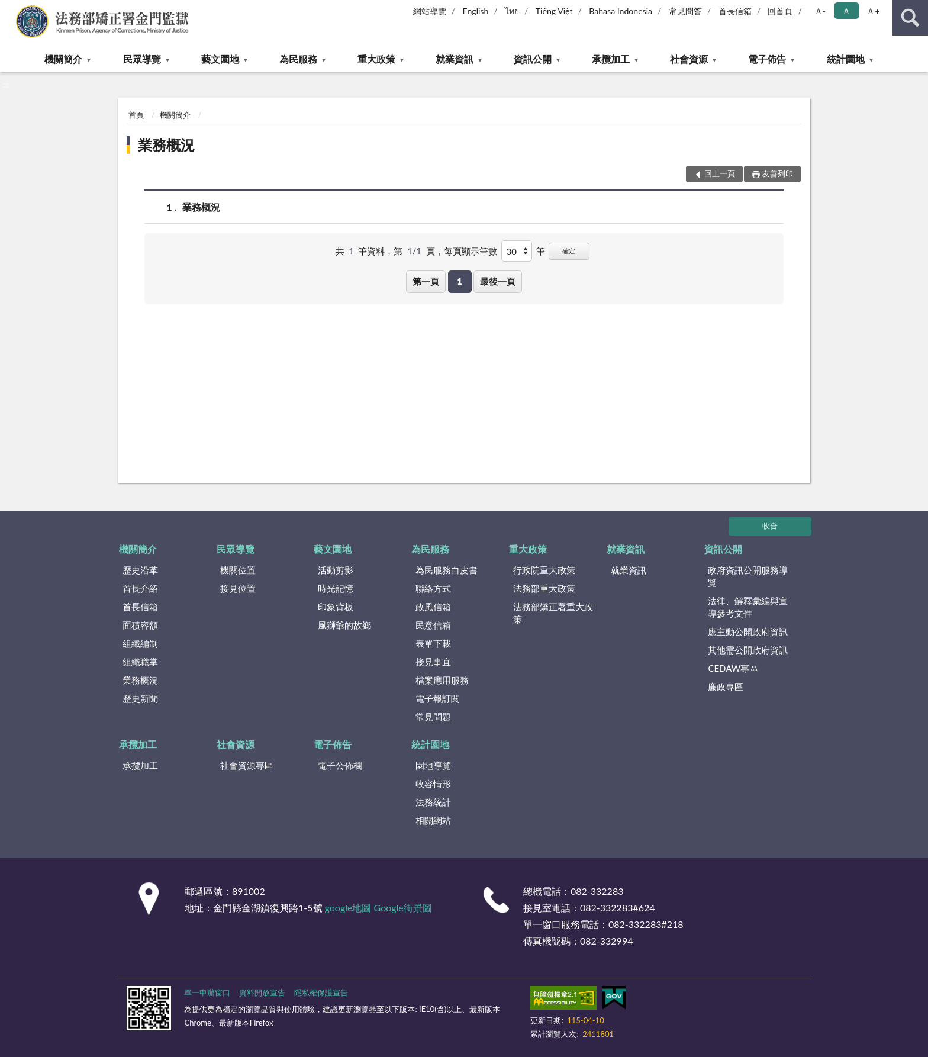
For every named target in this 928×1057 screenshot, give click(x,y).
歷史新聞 (140, 698)
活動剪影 (335, 570)
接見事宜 (433, 661)
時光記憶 (335, 588)
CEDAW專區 (733, 668)
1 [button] (459, 281)
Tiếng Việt (554, 11)
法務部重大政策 (544, 588)
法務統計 (433, 802)
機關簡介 (63, 59)
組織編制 (140, 643)
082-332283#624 (617, 907)
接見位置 (238, 588)
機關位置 (238, 570)
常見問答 (685, 11)
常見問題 (433, 716)
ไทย (512, 11)
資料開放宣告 (262, 992)
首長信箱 (735, 11)
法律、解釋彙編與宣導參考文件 (748, 606)
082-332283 (597, 891)
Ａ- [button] (820, 11)
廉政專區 (725, 686)
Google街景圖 (403, 907)
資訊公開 (533, 59)
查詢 (910, 18)
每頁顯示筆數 (470, 251)
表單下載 (433, 643)
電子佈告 (767, 59)
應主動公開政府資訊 (748, 631)
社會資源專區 (246, 765)
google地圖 (348, 907)
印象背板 (335, 606)
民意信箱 (433, 625)
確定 (568, 250)
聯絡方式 (433, 588)
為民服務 (298, 59)
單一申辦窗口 (207, 992)
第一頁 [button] (426, 281)
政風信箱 (433, 606)
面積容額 (140, 625)
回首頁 (780, 11)
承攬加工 (611, 59)
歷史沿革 (140, 570)
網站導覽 (429, 11)
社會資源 (689, 59)
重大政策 (376, 59)
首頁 (136, 115)
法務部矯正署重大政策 (553, 612)
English (476, 11)
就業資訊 (454, 59)
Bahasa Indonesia (620, 11)
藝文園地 (220, 59)
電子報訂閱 (437, 698)
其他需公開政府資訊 (748, 649)
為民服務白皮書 (446, 570)
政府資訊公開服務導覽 (748, 576)
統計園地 (846, 59)
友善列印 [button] (777, 173)
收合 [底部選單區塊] (770, 525)
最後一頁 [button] (497, 281)
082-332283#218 (646, 924)
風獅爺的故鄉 (344, 625)
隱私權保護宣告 (321, 992)
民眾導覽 (142, 59)
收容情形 (433, 783)
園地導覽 (433, 765)
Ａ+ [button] (872, 11)
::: (9, 9)
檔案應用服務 (442, 680)
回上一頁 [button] (719, 173)
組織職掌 (140, 661)
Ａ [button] (846, 11)
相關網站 (433, 820)
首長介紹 (140, 588)
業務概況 (166, 144)
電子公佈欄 (340, 765)
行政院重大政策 (544, 570)
